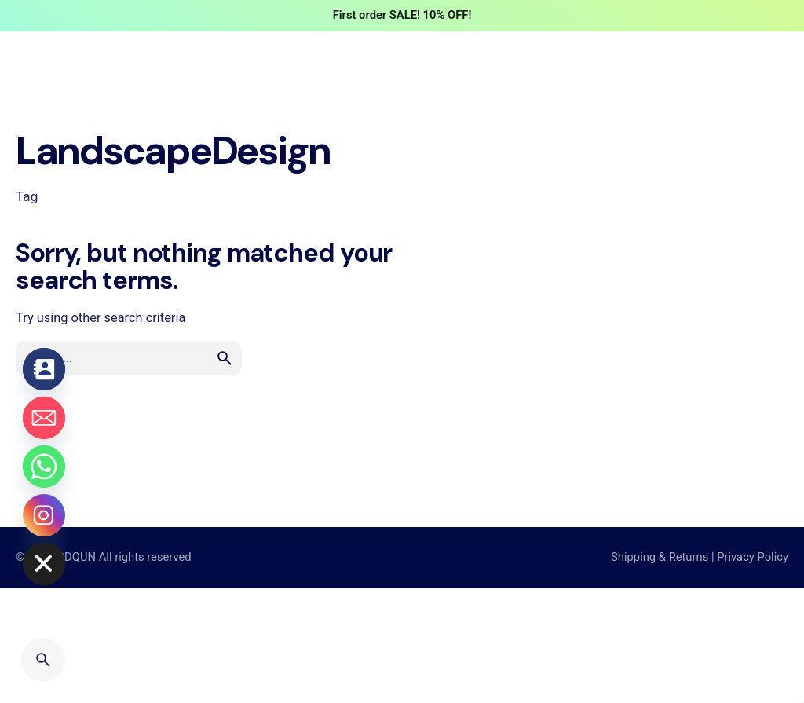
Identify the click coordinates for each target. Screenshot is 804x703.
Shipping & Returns (659, 557)
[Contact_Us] (44, 369)
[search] (224, 358)
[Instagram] (44, 515)
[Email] (44, 418)
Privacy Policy (752, 557)
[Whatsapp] (44, 466)
